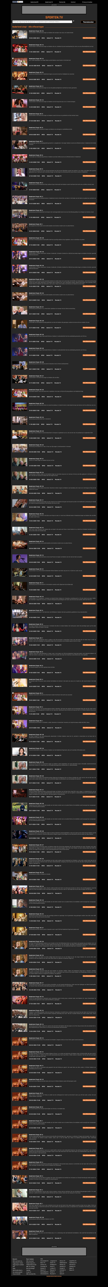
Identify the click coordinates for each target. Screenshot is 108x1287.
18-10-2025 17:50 (34, 410)
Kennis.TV (52, 1263)
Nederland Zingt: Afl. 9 (36, 114)
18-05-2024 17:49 (34, 962)
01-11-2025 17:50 (34, 383)
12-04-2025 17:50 (34, 535)
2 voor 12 (28, 1272)
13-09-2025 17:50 (34, 438)
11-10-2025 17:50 (34, 424)
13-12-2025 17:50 (34, 286)
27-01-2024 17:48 (34, 1169)
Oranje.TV (62, 1268)
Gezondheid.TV (44, 1272)
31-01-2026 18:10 (34, 190)
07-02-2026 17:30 (34, 176)
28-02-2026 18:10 (34, 135)
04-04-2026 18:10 (34, 66)
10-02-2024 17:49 (34, 1142)
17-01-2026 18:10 (34, 217)
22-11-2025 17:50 (34, 328)
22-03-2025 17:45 (34, 576)
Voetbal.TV (72, 1266)
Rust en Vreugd (30, 1268)
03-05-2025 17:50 (34, 493)
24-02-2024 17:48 (34, 1128)
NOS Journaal (30, 1261)
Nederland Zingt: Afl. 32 (36, 293)
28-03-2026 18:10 (34, 79)
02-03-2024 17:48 (34, 1114)
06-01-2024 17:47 (34, 1211)
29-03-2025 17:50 (34, 562)
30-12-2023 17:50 (34, 1224)
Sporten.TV (72, 1264)
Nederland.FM (34, 2)
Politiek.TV (63, 1270)
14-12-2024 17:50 (34, 742)
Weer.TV (71, 1268)
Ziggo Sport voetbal (18, 1265)
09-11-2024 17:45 (34, 811)
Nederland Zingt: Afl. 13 (36, 59)
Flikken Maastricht (31, 1265)
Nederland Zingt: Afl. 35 (36, 238)
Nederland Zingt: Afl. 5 (36, 169)
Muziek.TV (58, 38)
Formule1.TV (43, 1266)
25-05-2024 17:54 (34, 948)
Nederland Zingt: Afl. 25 (36, 403)
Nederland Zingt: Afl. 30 (36, 321)
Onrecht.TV (62, 1266)
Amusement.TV (44, 1261)
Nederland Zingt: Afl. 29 (36, 334)
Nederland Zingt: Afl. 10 (36, 100)
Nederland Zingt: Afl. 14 (36, 45)
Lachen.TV (52, 1268)
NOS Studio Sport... (18, 1270)
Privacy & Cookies (87, 2)
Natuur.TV (62, 1261)
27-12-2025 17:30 (34, 245)
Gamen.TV (43, 1268)
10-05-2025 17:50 (34, 479)
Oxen (14, 1268)
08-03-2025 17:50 (34, 604)
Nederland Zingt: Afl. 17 (36, 500)
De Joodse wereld (17, 1272)
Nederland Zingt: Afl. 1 (36, 224)
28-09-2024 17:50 (34, 893)
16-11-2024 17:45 (34, 797)
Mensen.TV (53, 1270)
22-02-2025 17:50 (34, 631)
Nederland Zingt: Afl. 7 (36, 141)
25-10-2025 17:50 (34, 397)
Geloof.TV (50, 38)
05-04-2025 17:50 (34, 548)
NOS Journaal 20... (31, 1274)
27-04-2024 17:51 (34, 1004)
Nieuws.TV (62, 1264)
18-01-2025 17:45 (34, 700)
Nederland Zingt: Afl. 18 (36, 486)
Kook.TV (52, 1266)
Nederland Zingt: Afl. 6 (36, 155)
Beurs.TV (42, 1263)
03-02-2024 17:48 (34, 1155)
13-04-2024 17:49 (34, 1031)
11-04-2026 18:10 (34, 52)
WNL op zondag (30, 1266)
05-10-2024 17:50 (34, 880)
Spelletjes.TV (72, 1263)
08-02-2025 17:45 (34, 659)
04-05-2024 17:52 (34, 990)
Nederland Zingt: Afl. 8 (36, 128)
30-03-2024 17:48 (34, 1059)
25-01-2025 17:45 (34, 686)
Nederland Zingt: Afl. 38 (36, 1217)
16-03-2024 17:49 (34, 1086)
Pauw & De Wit (16, 1274)
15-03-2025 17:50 (34, 590)
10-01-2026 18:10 (34, 231)
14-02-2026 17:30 (34, 162)
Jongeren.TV (53, 1261)
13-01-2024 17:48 (34, 1197)
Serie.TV (62, 1274)
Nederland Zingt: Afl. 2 (36, 210)
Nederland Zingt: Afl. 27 (36, 376)
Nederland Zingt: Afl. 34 (36, 252)
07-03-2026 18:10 (34, 121)
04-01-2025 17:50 (34, 728)
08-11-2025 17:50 (34, 369)
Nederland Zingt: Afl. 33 (36, 279)
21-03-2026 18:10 (34, 93)
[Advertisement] (54, 10)
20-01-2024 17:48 (34, 1183)
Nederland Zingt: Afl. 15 (36, 31)
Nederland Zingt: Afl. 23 (36, 431)
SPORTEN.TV (54, 17)
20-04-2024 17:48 (34, 1017)
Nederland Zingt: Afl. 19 (36, 472)
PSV (14, 1266)
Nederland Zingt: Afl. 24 (36, 417)
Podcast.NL (62, 2)
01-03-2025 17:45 (34, 617)
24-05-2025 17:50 (34, 466)
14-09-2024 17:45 (34, 921)
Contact (73, 2)
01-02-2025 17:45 (34, 673)
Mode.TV (52, 1272)
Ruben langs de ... (31, 1263)
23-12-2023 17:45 (34, 1238)
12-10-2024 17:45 (34, 866)
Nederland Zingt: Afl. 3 (36, 197)
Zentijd (28, 1270)
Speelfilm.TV (72, 1261)
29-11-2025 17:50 (34, 314)
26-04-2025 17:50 (34, 507)
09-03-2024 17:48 (34, 1100)
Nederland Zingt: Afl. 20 (36, 941)
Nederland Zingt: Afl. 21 (36, 459)
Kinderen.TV (53, 1264)
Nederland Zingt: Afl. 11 (36, 86)
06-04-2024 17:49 (34, 1045)
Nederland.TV (49, 2)
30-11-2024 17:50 (34, 769)
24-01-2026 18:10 (34, 204)
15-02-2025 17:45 (34, 645)
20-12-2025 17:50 (34, 259)
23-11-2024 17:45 (34, 783)
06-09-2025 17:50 (34, 452)
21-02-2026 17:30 (34, 148)
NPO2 (43, 38)
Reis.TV (62, 1272)
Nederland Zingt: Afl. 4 (36, 183)
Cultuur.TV (43, 1264)
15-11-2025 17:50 (34, 342)
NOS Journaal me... (18, 1261)
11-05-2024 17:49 (34, 976)
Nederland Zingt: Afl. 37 (36, 1231)
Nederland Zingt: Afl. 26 (36, 390)
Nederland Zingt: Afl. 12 (36, 72)
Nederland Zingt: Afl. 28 (36, 362)
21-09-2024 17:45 (34, 907)
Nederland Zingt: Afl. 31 (36, 307)
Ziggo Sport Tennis (18, 1263)
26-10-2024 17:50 (34, 838)
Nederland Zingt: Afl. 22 (36, 445)
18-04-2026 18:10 (34, 38)
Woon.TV (71, 1270)
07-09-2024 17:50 (34, 935)
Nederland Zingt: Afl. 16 (36, 514)
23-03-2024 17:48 (34, 1073)
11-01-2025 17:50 (34, 714)
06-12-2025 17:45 (34, 300)
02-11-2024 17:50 (34, 824)
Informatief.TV (44, 1274)
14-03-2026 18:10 (34, 107)
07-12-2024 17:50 (34, 755)
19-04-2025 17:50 (34, 521)
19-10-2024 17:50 (34, 852)
